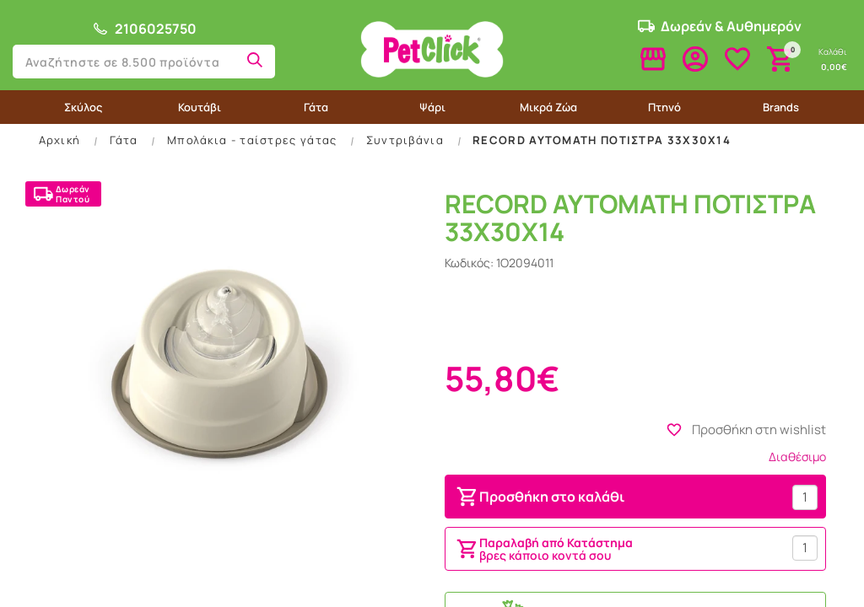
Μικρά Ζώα (548, 107)
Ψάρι (432, 107)
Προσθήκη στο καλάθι (539, 496)
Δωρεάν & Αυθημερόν (720, 26)
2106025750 (144, 28)
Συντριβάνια (405, 140)
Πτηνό (664, 107)
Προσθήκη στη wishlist (745, 430)
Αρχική (60, 140)
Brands (781, 107)
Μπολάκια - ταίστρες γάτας (252, 140)
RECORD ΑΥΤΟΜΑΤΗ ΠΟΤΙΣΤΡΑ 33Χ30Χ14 (601, 140)
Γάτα (316, 107)
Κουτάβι (199, 107)
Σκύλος (83, 107)
